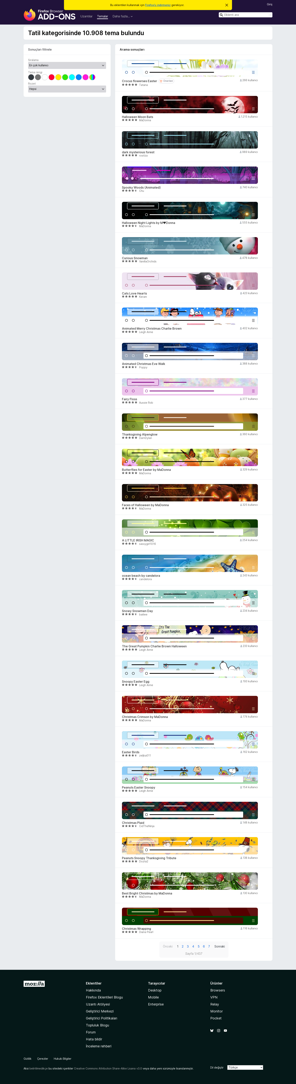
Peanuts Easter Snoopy (138, 787)
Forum (91, 1032)
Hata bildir (94, 1039)
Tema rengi (35, 72)
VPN (213, 997)
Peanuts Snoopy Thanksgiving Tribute (149, 858)
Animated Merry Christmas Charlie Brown (152, 328)
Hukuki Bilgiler (62, 1058)
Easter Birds (130, 752)
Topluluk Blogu (97, 1025)
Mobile (153, 997)
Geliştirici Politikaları (101, 1018)
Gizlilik (28, 1058)
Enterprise (156, 1004)
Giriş (269, 4)
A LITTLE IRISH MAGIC (138, 540)
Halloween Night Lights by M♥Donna (148, 223)
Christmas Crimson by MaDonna (145, 717)
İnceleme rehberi (98, 1046)
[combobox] (245, 14)
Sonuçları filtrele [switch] (40, 49)
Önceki (168, 946)
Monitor (216, 1011)
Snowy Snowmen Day (137, 611)
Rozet (32, 83)
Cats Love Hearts (134, 293)
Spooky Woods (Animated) (141, 187)
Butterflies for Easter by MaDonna (146, 470)
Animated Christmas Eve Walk (143, 364)
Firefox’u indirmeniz (158, 5)
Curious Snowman (135, 258)
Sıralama (33, 60)
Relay (214, 1004)
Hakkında (93, 990)
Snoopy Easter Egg (135, 681)
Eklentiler (94, 983)
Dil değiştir (217, 1067)
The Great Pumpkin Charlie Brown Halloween (154, 646)
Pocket (216, 1018)
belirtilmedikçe (38, 1068)
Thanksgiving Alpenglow (139, 434)
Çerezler (42, 1058)
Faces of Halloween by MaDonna (145, 505)
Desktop (154, 990)
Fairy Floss (129, 399)
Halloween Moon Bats (137, 117)
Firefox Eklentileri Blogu (104, 997)
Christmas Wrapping (136, 929)
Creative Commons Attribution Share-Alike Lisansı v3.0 (108, 1068)
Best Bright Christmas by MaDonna (147, 893)
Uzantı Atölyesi (98, 1004)
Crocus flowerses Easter (139, 81)
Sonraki (219, 946)
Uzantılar (86, 16)
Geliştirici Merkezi (100, 1011)
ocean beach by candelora (141, 575)
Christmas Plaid (133, 823)
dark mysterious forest (138, 152)
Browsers (217, 990)
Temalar (102, 16)
